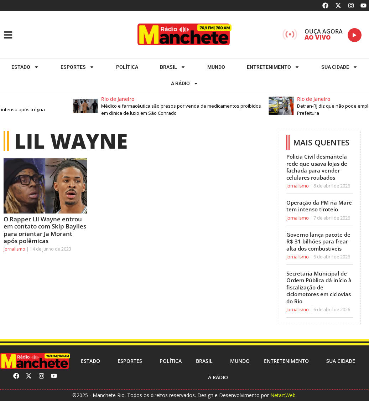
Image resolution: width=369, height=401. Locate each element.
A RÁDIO (184, 83)
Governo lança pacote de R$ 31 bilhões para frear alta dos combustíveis (318, 241)
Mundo (216, 67)
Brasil (173, 67)
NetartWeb (283, 395)
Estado (25, 67)
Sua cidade (339, 67)
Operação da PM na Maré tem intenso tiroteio (319, 206)
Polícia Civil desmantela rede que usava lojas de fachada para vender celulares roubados (316, 167)
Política (127, 67)
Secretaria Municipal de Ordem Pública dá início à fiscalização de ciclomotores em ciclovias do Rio (319, 287)
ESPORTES (77, 67)
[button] (177, 106)
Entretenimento (273, 67)
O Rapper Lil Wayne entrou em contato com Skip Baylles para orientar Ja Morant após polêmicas (45, 230)
